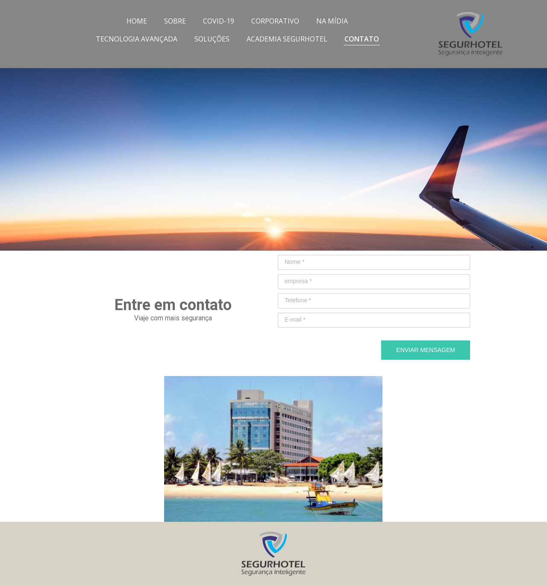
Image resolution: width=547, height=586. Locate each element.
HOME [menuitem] (136, 21)
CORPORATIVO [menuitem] (275, 21)
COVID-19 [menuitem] (218, 21)
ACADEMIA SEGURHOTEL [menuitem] (287, 39)
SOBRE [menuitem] (175, 21)
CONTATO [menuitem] (361, 39)
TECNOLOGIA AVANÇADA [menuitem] (136, 39)
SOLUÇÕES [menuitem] (211, 39)
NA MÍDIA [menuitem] (332, 21)
